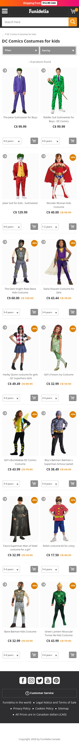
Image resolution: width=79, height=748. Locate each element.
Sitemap (63, 708)
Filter (8, 50)
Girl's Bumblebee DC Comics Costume (20, 462)
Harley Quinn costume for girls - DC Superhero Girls (20, 376)
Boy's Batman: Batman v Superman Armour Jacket (58, 462)
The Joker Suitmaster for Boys (20, 117)
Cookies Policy (44, 708)
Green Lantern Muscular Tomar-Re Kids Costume (59, 633)
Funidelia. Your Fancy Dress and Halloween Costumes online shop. (39, 11)
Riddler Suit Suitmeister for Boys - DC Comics (58, 119)
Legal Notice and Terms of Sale (56, 702)
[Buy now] (34, 141)
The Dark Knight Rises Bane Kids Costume (20, 290)
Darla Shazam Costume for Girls (58, 290)
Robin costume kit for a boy (59, 546)
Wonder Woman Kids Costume (59, 205)
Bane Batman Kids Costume (20, 631)
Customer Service (39, 693)
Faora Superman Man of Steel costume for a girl (20, 547)
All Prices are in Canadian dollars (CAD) (41, 714)
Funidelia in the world (17, 702)
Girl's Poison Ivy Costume (58, 374)
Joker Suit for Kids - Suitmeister (20, 203)
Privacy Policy (21, 708)
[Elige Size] (12, 141)
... (3, 34)
